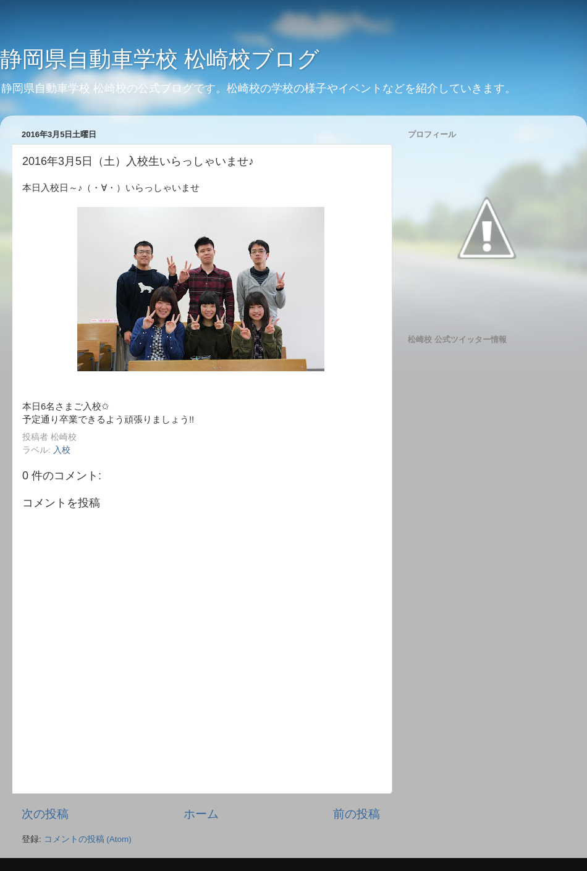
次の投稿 (45, 813)
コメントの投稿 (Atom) (88, 839)
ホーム (201, 813)
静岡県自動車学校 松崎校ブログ (159, 59)
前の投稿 (356, 813)
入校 (61, 450)
